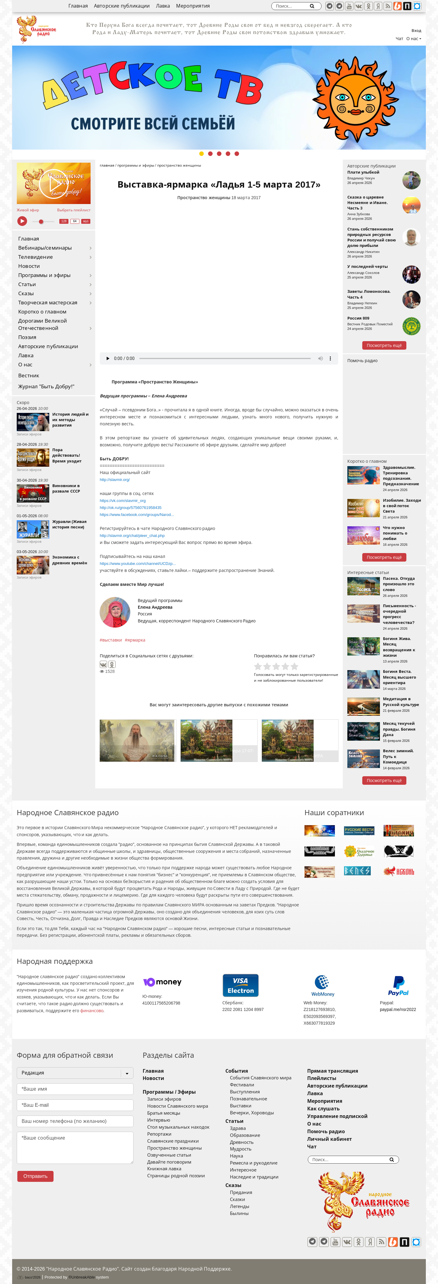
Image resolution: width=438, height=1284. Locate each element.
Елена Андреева (155, 607)
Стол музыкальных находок (178, 1127)
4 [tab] (228, 153)
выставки (112, 640)
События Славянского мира (270, 1077)
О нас (25, 365)
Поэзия (27, 337)
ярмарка (136, 640)
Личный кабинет (347, 1139)
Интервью (158, 1120)
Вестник (28, 376)
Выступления (254, 1091)
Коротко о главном (42, 312)
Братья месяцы (163, 1113)
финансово (91, 1010)
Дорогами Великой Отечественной (42, 324)
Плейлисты (340, 1078)
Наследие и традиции (263, 1177)
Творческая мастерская (47, 303)
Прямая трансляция (350, 1071)
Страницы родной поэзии (176, 1175)
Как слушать (341, 1108)
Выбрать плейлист (74, 210)
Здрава (247, 1128)
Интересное (252, 1170)
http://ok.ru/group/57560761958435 (131, 507)
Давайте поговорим (169, 1162)
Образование (254, 1135)
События (246, 1071)
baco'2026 (28, 1273)
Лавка (163, 6)
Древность (251, 1142)
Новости (29, 266)
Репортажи (159, 1134)
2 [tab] (210, 153)
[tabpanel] (219, 98)
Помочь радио (362, 360)
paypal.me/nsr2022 (398, 1009)
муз (86, 221)
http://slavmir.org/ (115, 479)
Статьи (27, 284)
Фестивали (251, 1084)
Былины (248, 1213)
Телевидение (35, 257)
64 (75, 221)
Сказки (246, 1199)
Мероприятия (193, 6)
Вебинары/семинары (45, 248)
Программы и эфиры (44, 275)
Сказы (26, 293)
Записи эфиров (164, 1099)
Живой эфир (28, 210)
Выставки (250, 1105)
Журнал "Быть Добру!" (46, 386)
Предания (250, 1192)
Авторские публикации (122, 6)
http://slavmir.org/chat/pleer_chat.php (132, 535)
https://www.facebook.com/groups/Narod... (137, 514)
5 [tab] (237, 153)
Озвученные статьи (169, 1155)
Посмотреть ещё (384, 345)
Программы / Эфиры (169, 1092)
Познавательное (257, 1098)
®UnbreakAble (81, 1273)
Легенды (249, 1206)
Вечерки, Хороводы (261, 1112)
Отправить (35, 1176)
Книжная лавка (164, 1168)
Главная (78, 6)
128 (64, 221)
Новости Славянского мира (177, 1106)
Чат (399, 38)
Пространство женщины (203, 197)
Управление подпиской (355, 1116)
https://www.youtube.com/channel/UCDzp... (138, 563)
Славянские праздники (173, 1141)
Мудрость (250, 1149)
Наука (245, 1156)
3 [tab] (219, 153)
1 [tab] (201, 153)
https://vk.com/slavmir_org (123, 500)
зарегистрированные (319, 675)
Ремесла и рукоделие (263, 1163)
